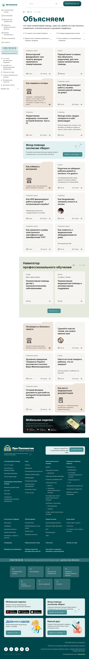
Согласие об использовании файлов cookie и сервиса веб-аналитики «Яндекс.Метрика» (63, 650)
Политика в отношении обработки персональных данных (66, 645)
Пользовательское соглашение (75, 642)
